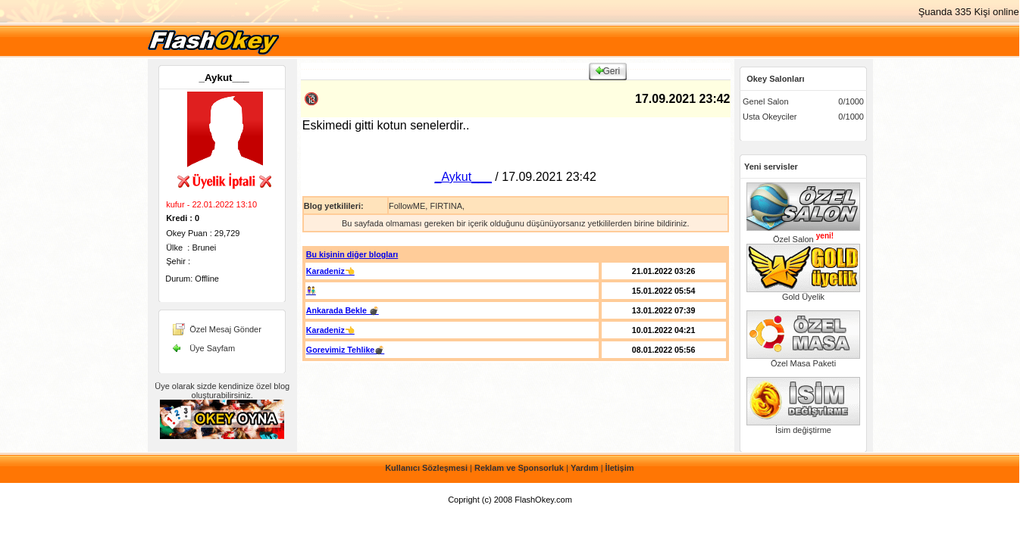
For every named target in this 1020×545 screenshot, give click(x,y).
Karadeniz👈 (330, 271)
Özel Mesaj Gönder (225, 329)
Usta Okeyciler (770, 116)
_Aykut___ (224, 77)
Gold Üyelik (803, 293)
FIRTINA (446, 205)
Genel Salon (766, 101)
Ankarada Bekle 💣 (342, 310)
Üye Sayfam (212, 348)
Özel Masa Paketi (803, 359)
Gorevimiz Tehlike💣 (345, 349)
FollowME (407, 205)
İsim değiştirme (803, 426)
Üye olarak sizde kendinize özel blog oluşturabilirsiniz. (222, 391)
